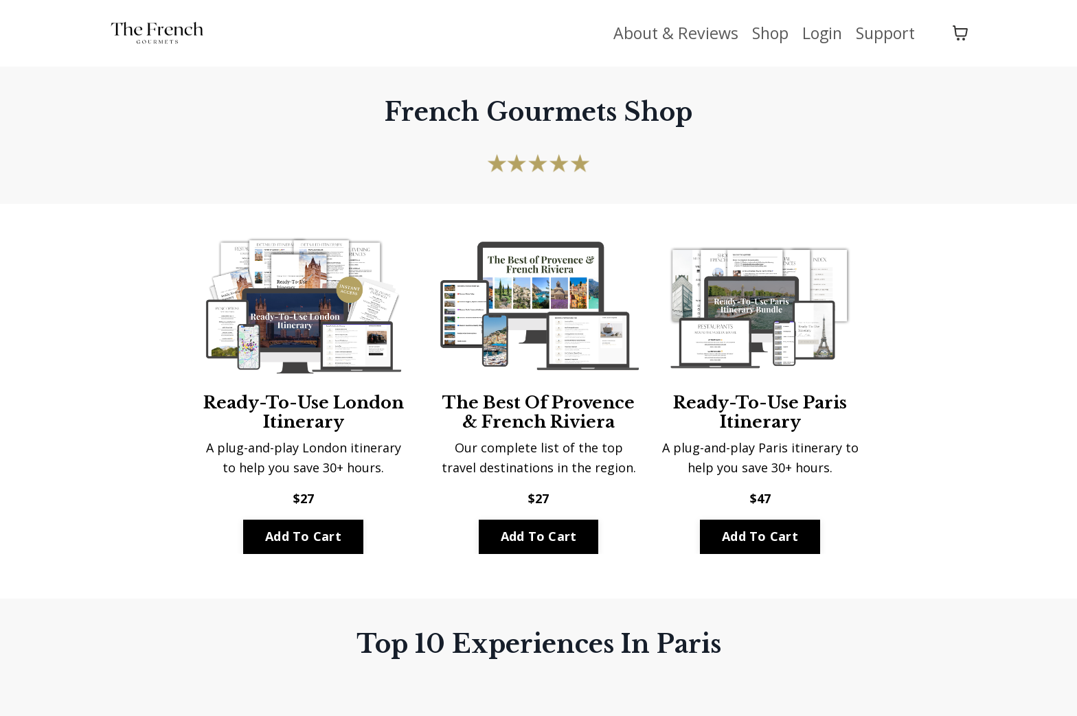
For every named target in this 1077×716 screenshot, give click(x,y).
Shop (764, 32)
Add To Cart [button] (303, 536)
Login (818, 32)
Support (884, 32)
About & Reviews (668, 32)
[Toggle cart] (960, 33)
